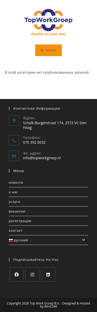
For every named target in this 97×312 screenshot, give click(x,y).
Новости (16, 182)
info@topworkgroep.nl (42, 157)
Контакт (16, 230)
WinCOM (50, 306)
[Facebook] (17, 274)
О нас (13, 192)
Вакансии (17, 211)
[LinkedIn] (48, 274)
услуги (14, 201)
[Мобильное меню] (48, 50)
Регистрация (20, 220)
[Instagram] (32, 274)
